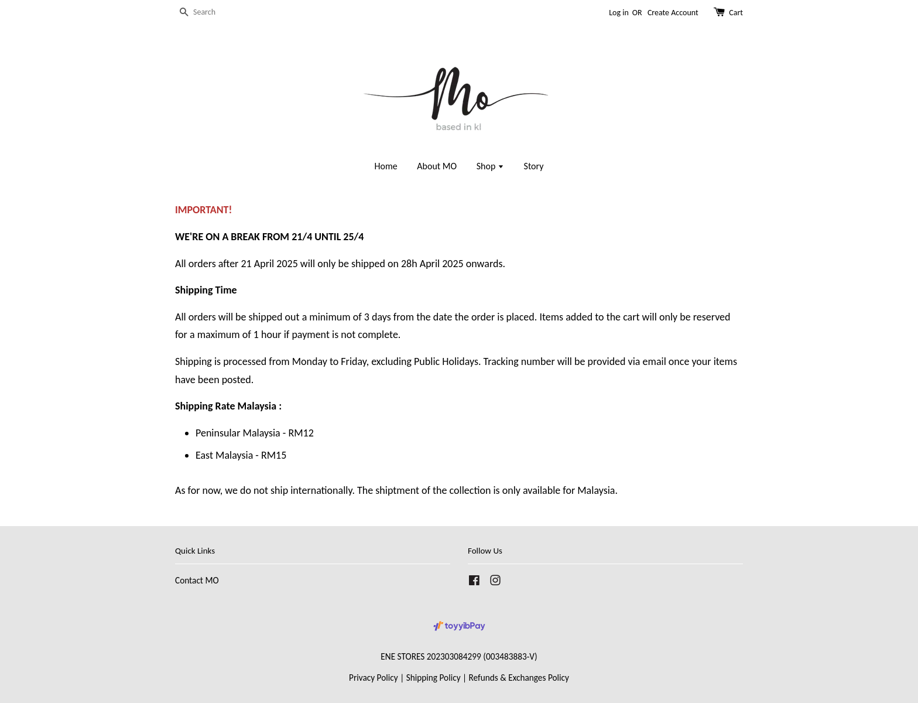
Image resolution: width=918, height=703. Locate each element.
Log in (619, 13)
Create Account (673, 13)
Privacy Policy (373, 677)
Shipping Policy (433, 677)
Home (386, 166)
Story (534, 166)
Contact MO (197, 580)
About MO (437, 166)
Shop (490, 166)
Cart (736, 13)
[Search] (210, 12)
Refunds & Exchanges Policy (519, 677)
